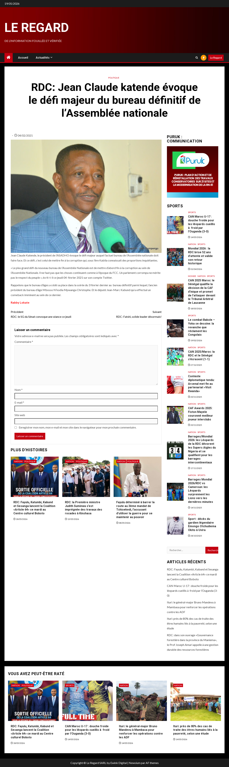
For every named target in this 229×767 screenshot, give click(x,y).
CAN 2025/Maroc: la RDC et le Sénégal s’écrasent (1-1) (201, 355)
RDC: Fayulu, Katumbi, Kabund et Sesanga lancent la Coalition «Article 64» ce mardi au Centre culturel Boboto (34, 508)
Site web (19, 415)
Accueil (23, 57)
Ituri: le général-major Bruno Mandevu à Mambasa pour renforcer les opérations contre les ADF (191, 607)
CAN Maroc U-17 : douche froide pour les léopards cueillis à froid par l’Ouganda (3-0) (201, 224)
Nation (18, 461)
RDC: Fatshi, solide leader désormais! (123, 313)
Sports (192, 212)
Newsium (134, 762)
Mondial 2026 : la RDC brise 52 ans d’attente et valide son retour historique (200, 256)
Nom (18, 389)
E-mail (19, 402)
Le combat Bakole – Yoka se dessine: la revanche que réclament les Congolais (201, 327)
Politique (113, 77)
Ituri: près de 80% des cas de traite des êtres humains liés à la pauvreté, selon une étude (192, 623)
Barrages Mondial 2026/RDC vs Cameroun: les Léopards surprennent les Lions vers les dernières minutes (200, 491)
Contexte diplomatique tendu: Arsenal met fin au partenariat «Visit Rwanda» (201, 384)
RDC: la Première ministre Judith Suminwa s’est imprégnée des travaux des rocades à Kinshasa (83, 508)
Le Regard (36, 27)
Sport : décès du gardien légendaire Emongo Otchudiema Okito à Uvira (202, 524)
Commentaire (23, 341)
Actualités (43, 57)
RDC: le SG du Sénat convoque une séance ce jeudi (48, 313)
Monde (192, 276)
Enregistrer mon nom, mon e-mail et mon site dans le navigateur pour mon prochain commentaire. (77, 427)
